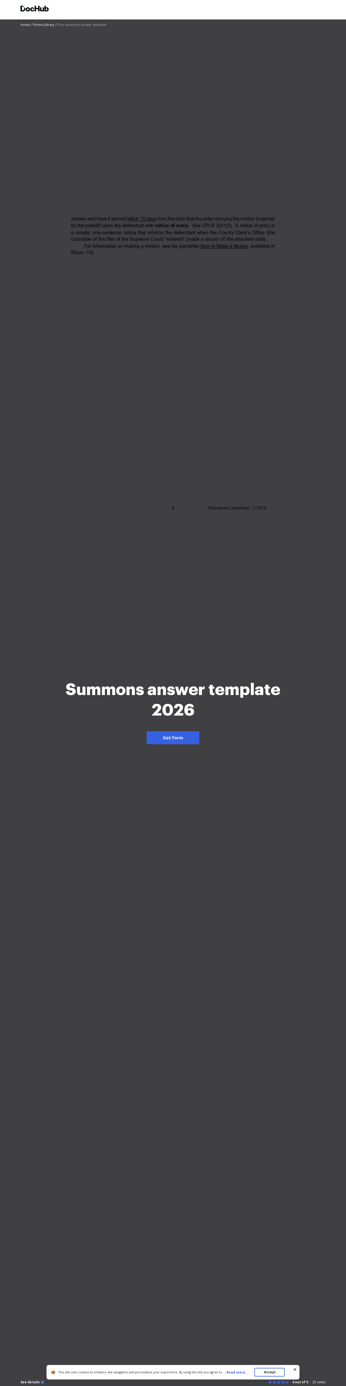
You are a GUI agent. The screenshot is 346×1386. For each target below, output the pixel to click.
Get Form (173, 738)
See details (30, 1382)
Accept (269, 1372)
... (237, 1372)
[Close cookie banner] (295, 1369)
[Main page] (35, 9)
